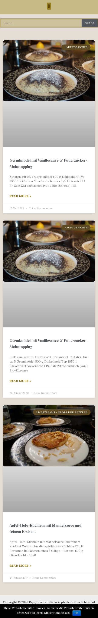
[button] (49, 6)
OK (76, 613)
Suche (90, 23)
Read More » (20, 196)
